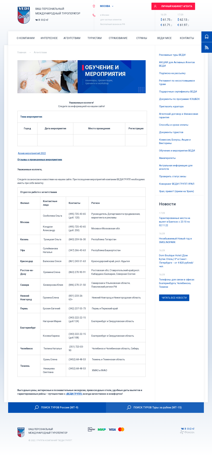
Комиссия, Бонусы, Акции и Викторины (175, 141)
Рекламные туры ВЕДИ (172, 54)
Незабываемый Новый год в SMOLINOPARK (175, 240)
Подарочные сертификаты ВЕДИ (178, 91)
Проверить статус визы (172, 176)
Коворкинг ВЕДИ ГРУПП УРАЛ (176, 183)
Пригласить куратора (171, 106)
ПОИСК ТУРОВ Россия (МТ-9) (56, 407)
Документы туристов (171, 132)
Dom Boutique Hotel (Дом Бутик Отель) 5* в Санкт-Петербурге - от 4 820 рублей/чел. (176, 261)
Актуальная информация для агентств (175, 167)
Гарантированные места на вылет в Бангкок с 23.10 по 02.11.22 (174, 222)
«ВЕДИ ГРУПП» (74, 394)
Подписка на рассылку (172, 73)
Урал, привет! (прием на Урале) (176, 191)
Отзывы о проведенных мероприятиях (39, 159)
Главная (21, 52)
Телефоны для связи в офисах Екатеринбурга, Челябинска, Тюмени (176, 283)
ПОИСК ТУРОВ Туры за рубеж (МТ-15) (154, 407)
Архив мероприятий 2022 (32, 153)
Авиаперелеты (167, 158)
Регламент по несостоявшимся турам (177, 82)
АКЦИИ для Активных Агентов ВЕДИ (177, 64)
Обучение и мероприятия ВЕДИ (177, 150)
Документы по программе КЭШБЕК (179, 99)
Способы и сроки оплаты (173, 124)
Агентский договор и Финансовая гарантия (178, 115)
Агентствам (40, 52)
